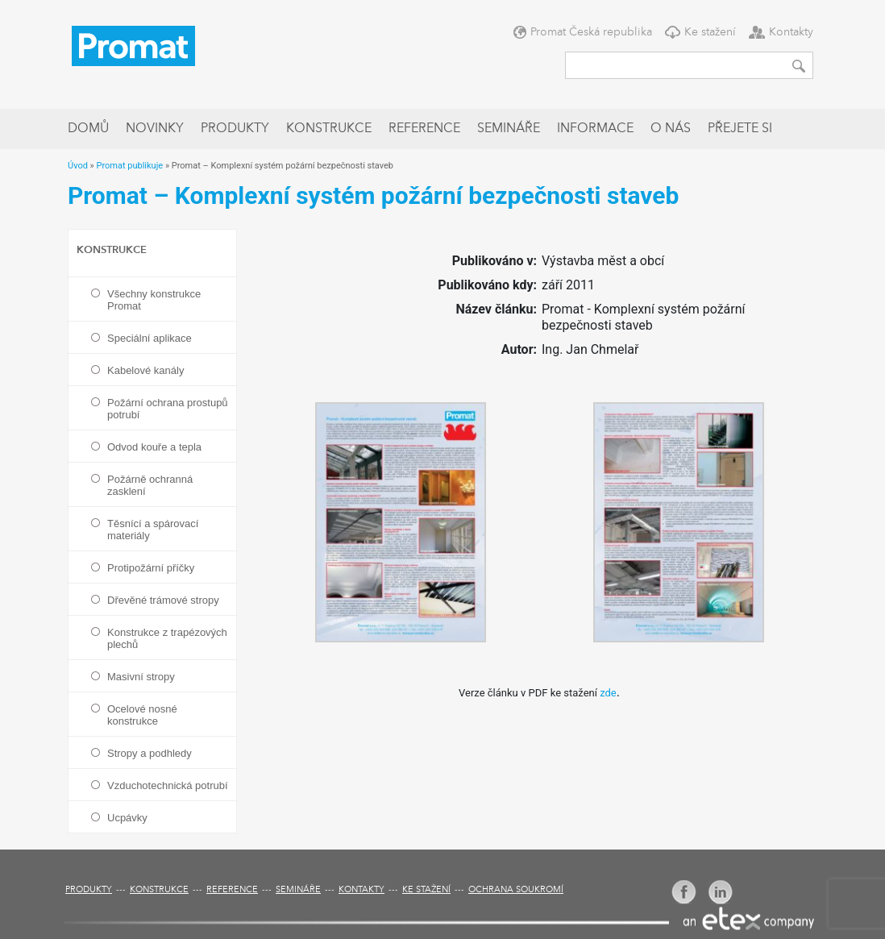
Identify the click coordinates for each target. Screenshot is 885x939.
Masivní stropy (141, 677)
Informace (595, 129)
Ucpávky (127, 818)
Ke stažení (710, 32)
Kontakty (791, 32)
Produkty (235, 129)
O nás (670, 129)
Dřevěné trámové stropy (163, 600)
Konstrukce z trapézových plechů (167, 638)
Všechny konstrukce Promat (154, 300)
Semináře (508, 129)
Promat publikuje (129, 165)
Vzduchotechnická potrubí (167, 785)
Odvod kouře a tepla (154, 447)
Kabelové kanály (145, 370)
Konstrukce (329, 129)
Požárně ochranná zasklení (150, 485)
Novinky (155, 129)
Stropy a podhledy (149, 753)
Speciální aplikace (149, 338)
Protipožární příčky (150, 568)
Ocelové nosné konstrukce (142, 715)
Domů (88, 129)
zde (608, 693)
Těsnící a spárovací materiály (152, 529)
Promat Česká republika (591, 32)
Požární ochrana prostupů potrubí (167, 409)
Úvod (78, 165)
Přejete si (740, 129)
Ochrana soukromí (515, 890)
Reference (424, 129)
